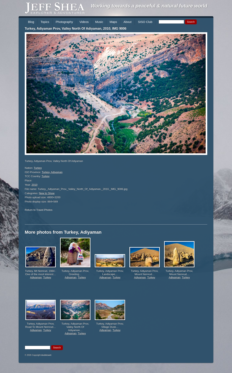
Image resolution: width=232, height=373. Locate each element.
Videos (84, 22)
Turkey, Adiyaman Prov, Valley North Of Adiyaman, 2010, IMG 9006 (75, 28)
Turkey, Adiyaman (52, 172)
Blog (31, 22)
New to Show (47, 193)
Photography (64, 22)
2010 (35, 184)
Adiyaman (36, 277)
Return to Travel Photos (39, 209)
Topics (45, 22)
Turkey (38, 167)
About (127, 22)
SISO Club (145, 22)
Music (99, 22)
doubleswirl (46, 355)
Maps (113, 22)
